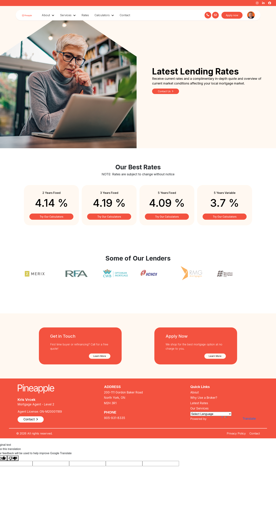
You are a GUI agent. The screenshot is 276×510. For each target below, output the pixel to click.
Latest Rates (199, 403)
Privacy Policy (236, 433)
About (194, 392)
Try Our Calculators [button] (51, 216)
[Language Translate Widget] (210, 414)
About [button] (46, 15)
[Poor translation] (12, 458)
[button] (99, 356)
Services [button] (66, 15)
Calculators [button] (103, 15)
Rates (85, 15)
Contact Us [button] (165, 91)
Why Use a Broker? (203, 397)
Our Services (199, 408)
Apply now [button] (232, 15)
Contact (125, 15)
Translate (231, 418)
